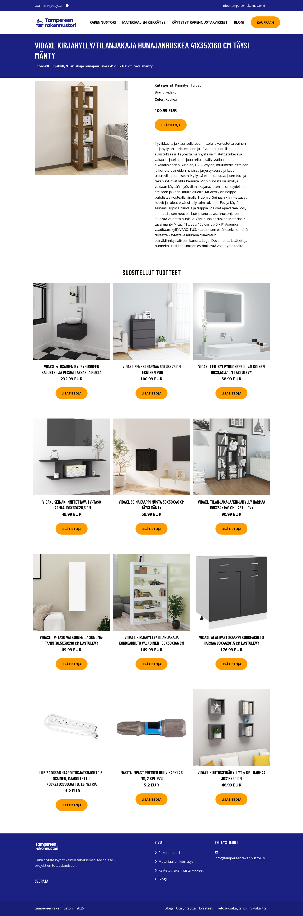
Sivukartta (258, 908)
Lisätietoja (171, 125)
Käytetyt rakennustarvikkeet (200, 22)
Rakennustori (103, 22)
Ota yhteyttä (186, 908)
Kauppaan (265, 22)
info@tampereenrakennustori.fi (244, 6)
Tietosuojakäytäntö (231, 908)
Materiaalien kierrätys (143, 22)
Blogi (239, 22)
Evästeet (206, 908)
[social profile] (67, 6)
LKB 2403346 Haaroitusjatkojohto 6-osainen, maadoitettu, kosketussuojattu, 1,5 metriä (71, 778)
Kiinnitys (182, 85)
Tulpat (195, 85)
